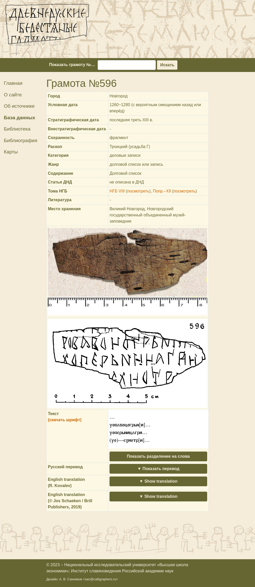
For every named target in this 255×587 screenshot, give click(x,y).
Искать (167, 65)
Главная (13, 83)
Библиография (20, 140)
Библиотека (17, 129)
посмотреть (138, 191)
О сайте (13, 94)
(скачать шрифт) (64, 420)
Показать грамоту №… (72, 64)
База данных (19, 117)
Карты (11, 151)
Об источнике (19, 106)
